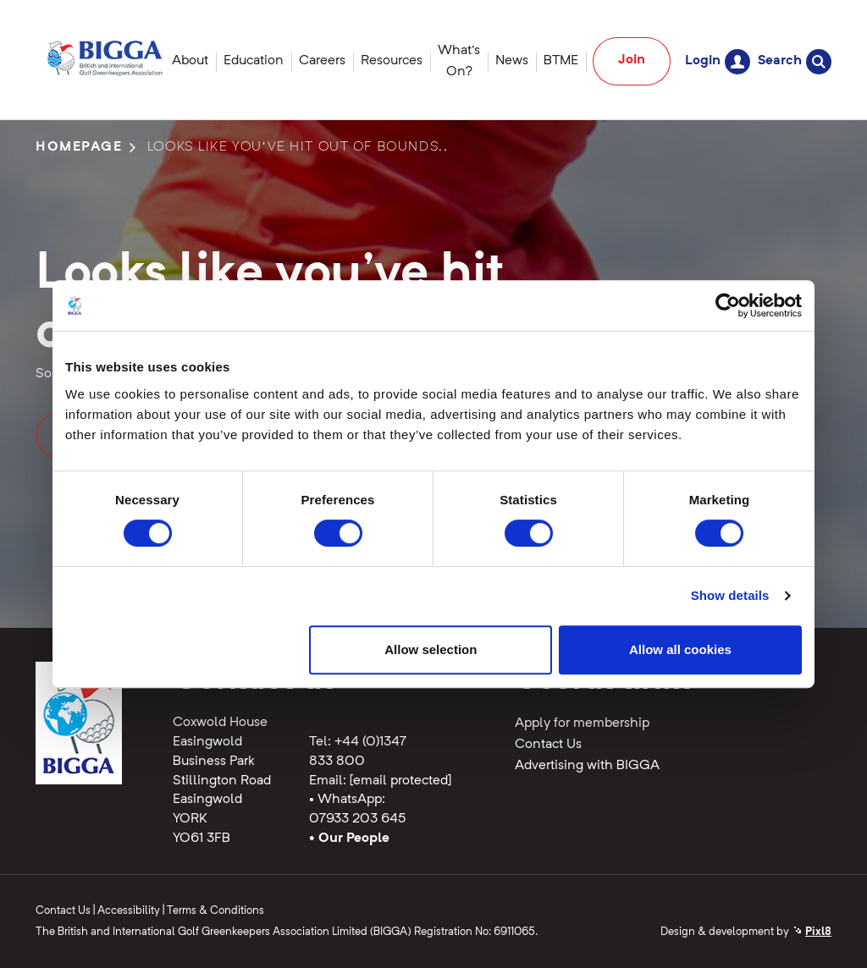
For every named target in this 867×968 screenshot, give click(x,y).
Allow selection (430, 649)
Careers (322, 61)
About (190, 61)
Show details (730, 595)
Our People (353, 838)
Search (794, 61)
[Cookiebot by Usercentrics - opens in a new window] (728, 305)
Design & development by (745, 932)
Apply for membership (582, 723)
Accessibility (128, 910)
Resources (391, 61)
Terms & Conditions (215, 910)
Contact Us (548, 744)
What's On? (459, 61)
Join (631, 60)
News (511, 61)
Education (254, 61)
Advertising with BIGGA (587, 766)
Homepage (79, 147)
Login (717, 61)
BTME (561, 61)
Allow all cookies (680, 649)
